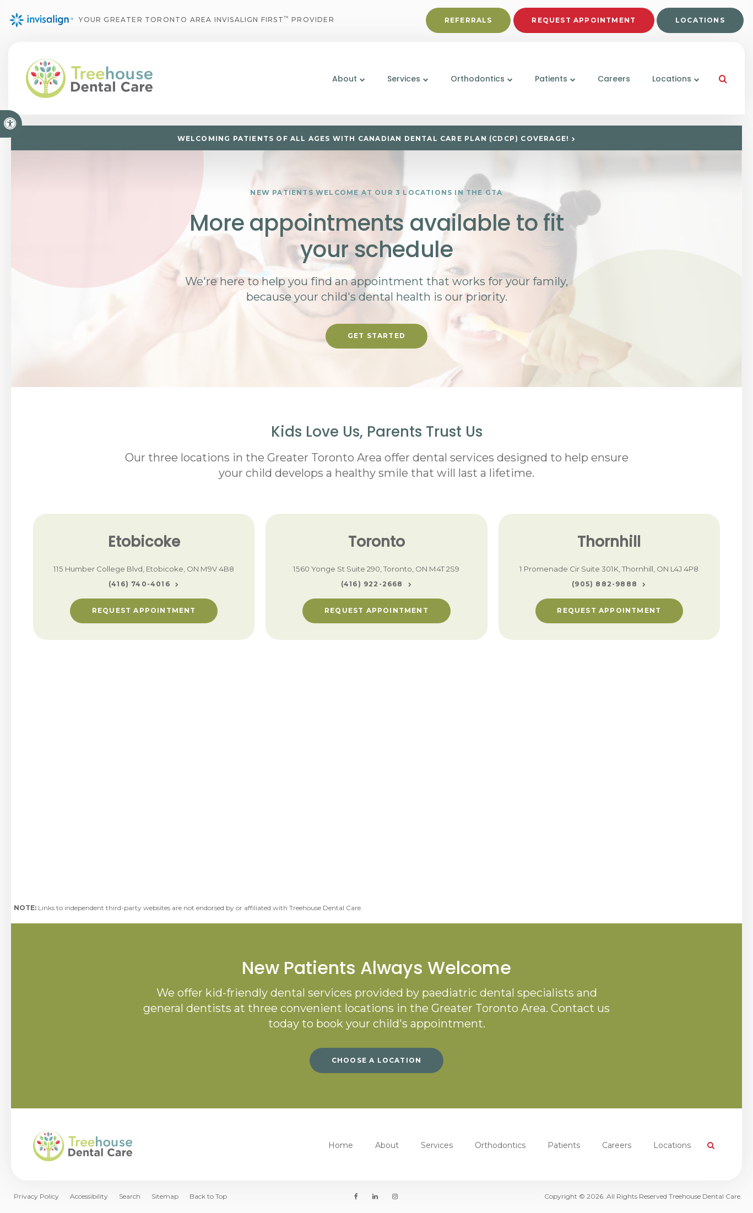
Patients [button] (544, 86)
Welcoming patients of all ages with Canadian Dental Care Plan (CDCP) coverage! (373, 138)
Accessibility (89, 1196)
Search (129, 1196)
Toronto (376, 542)
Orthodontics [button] (470, 86)
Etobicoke (144, 542)
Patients (564, 1145)
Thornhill (609, 542)
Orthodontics (500, 1145)
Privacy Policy (36, 1196)
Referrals (467, 23)
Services (437, 1145)
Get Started (376, 335)
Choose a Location (376, 1060)
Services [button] (396, 86)
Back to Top (208, 1196)
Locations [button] (664, 86)
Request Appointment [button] (582, 23)
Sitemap (164, 1196)
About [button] (337, 86)
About (387, 1145)
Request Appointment (144, 610)
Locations (698, 23)
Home (340, 1145)
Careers (607, 86)
